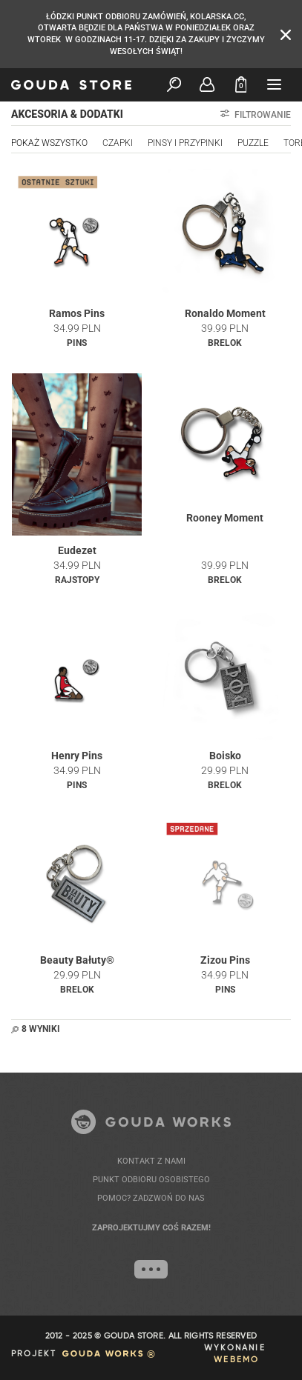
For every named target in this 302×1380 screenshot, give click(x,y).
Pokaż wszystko (49, 143)
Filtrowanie (255, 114)
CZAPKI (117, 143)
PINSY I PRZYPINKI (185, 143)
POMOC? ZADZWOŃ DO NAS (151, 1198)
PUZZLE (253, 143)
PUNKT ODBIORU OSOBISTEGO (151, 1179)
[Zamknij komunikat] (285, 33)
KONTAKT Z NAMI (151, 1161)
